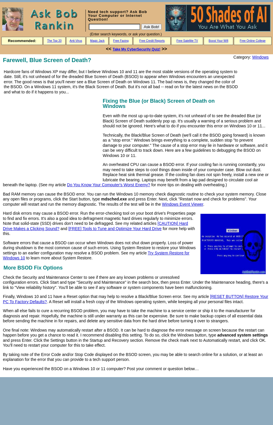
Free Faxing (121, 40)
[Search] (114, 27)
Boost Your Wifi (218, 40)
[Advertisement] (51, 137)
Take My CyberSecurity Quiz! (136, 49)
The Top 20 (54, 40)
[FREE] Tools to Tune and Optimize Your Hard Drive (115, 228)
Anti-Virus (76, 40)
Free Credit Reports (152, 40)
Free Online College (252, 40)
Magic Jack (97, 40)
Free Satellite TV (187, 40)
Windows (260, 57)
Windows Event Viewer (182, 204)
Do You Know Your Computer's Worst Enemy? (108, 184)
